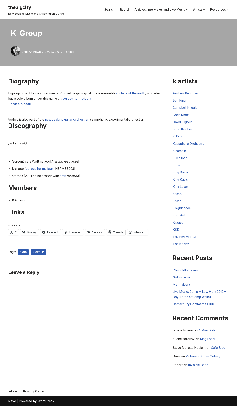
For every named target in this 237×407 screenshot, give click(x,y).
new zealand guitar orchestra (67, 120)
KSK (176, 230)
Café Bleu (219, 348)
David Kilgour (182, 122)
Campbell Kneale (185, 108)
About (13, 392)
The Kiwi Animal (184, 237)
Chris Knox (181, 115)
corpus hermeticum (85, 99)
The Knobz (181, 244)
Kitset (177, 201)
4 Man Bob (207, 331)
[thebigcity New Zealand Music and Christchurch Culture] (36, 9)
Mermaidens (182, 285)
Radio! (124, 9)
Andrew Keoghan (185, 93)
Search (109, 9)
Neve (12, 402)
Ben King (179, 101)
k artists (69, 51)
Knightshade (182, 208)
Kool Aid (179, 216)
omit (63, 176)
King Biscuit (181, 172)
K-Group (179, 136)
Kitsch (177, 194)
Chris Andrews (31, 51)
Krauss (178, 223)
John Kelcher (183, 129)
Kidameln (179, 151)
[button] (187, 9)
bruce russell (21, 104)
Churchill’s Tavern (186, 271)
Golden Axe (181, 278)
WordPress (46, 402)
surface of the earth (133, 93)
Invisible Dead (199, 366)
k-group (38, 252)
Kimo (176, 165)
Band (23, 252)
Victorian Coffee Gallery (203, 357)
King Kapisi (181, 180)
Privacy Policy (33, 392)
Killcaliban (180, 158)
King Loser (180, 187)
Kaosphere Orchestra (188, 144)
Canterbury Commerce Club (193, 305)
